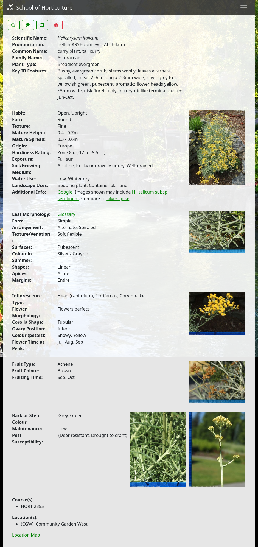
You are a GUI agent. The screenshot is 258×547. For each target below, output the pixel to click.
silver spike (117, 199)
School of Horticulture (39, 7)
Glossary (66, 214)
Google (65, 192)
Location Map (26, 535)
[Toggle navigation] (243, 7)
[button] (14, 25)
